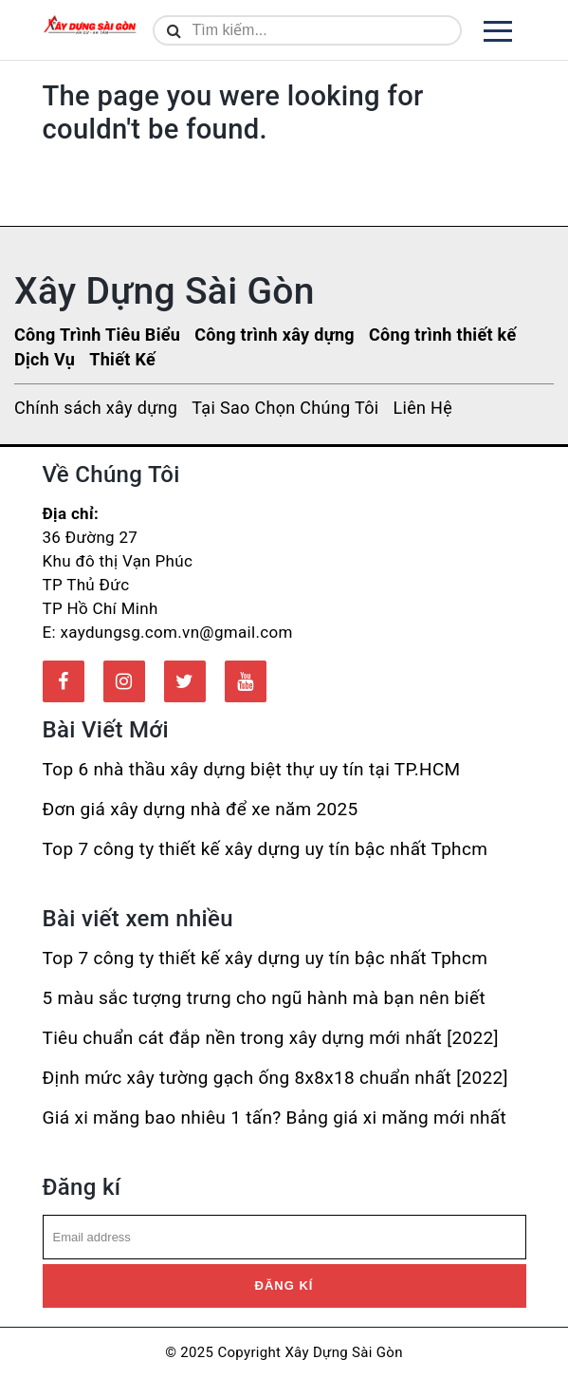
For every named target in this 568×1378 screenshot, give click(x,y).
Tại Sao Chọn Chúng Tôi (285, 408)
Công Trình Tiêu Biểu (97, 334)
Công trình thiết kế (443, 334)
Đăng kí (284, 1285)
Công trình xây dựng (274, 334)
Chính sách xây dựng (95, 408)
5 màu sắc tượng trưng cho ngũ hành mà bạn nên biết (264, 998)
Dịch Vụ (44, 359)
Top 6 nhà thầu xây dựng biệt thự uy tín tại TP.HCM (252, 769)
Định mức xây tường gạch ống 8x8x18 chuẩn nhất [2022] (275, 1078)
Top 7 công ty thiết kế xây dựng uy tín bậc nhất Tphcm (265, 849)
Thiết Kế (122, 359)
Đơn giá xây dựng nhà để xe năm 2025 (200, 809)
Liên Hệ (422, 408)
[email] (284, 1237)
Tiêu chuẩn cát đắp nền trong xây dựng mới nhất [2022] (271, 1038)
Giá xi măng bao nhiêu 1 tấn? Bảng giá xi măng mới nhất (274, 1117)
